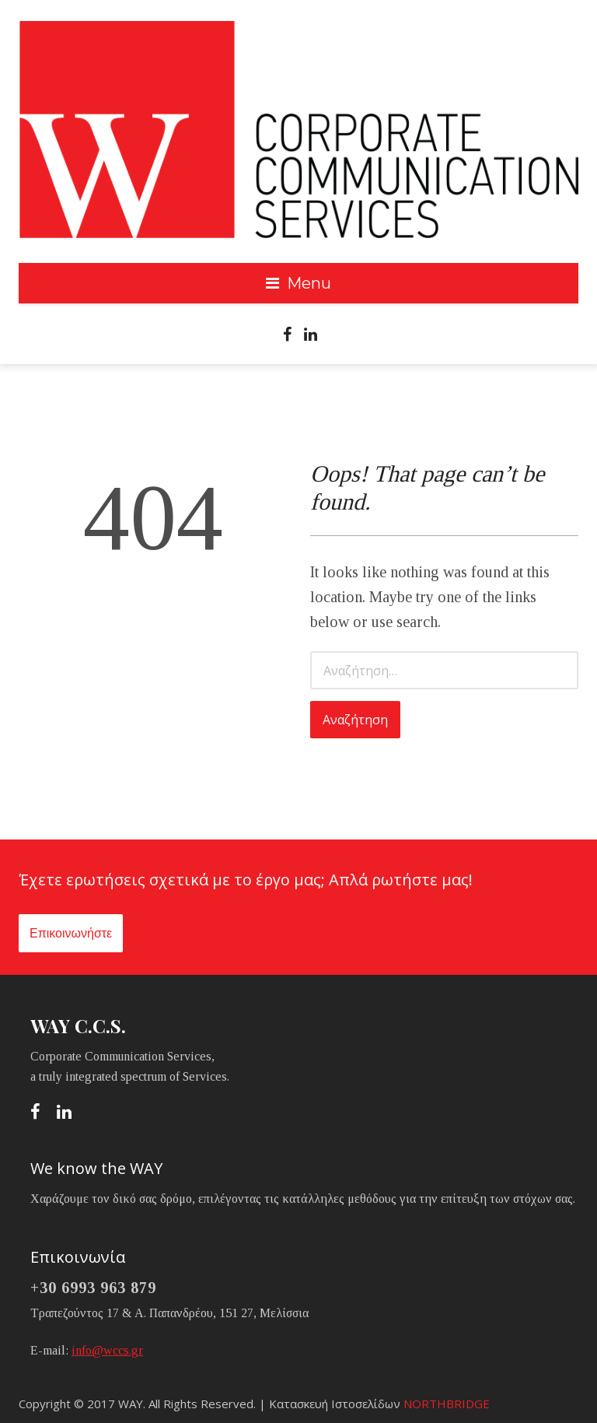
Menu (309, 283)
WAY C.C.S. (78, 1025)
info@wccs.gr (107, 1350)
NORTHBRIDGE (446, 1403)
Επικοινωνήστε (71, 933)
